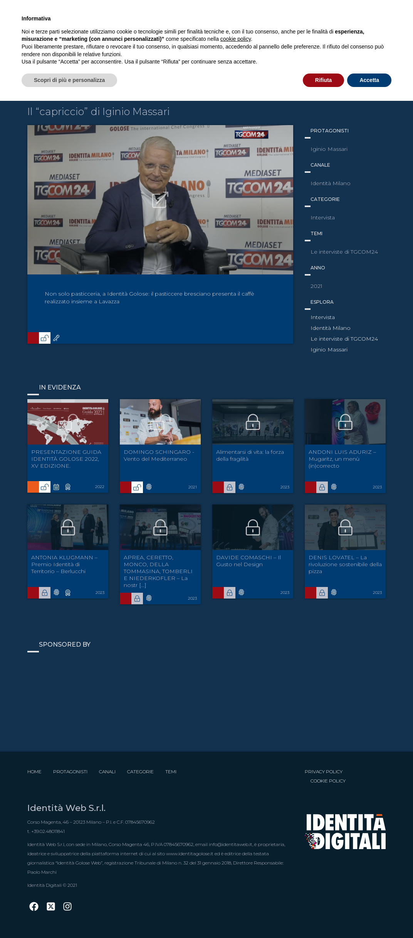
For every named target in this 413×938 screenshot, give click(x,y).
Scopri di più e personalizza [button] (69, 80)
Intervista (323, 317)
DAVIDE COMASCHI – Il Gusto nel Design (248, 561)
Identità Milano (331, 327)
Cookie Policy (328, 781)
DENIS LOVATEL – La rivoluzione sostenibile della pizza (345, 564)
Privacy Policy (323, 771)
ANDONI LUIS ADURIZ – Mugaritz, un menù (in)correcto (342, 458)
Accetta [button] (369, 80)
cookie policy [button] (235, 39)
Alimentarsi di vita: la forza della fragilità (250, 455)
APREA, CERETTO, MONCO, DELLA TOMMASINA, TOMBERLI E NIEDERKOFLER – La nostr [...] (158, 571)
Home (34, 771)
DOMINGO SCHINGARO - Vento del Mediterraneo (159, 455)
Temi (170, 771)
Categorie (140, 771)
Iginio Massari (329, 349)
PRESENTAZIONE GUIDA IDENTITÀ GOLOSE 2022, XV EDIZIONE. (66, 458)
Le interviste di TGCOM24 (344, 338)
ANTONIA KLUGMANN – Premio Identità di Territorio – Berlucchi (64, 564)
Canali (107, 771)
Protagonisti (70, 771)
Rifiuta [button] (323, 80)
